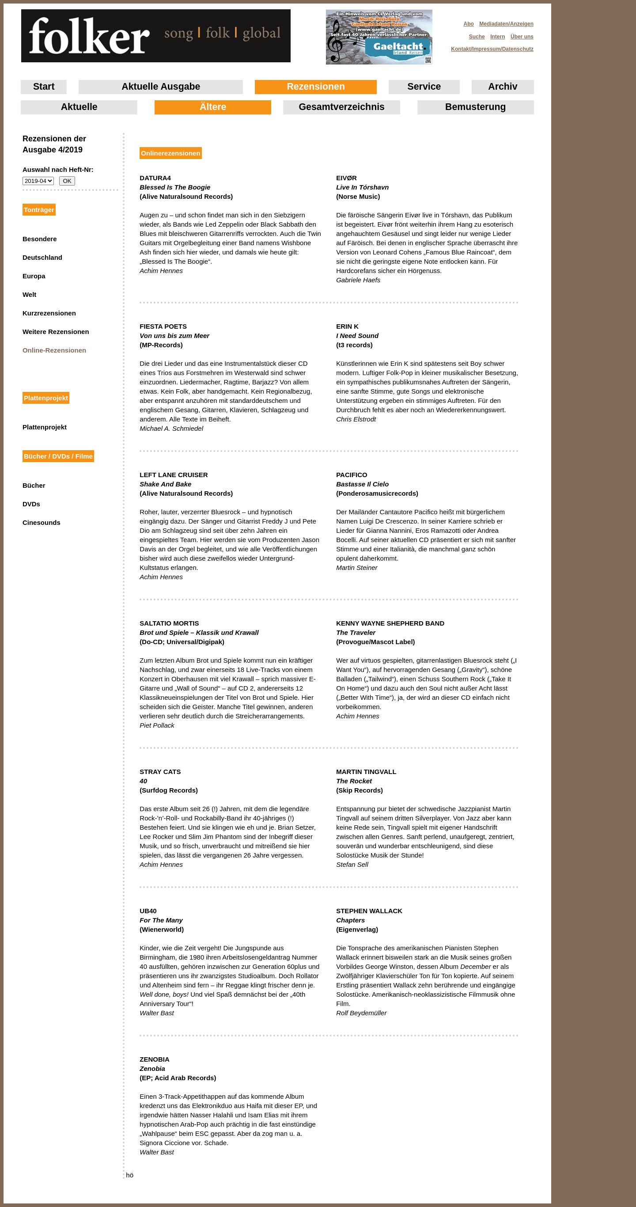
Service (424, 86)
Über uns (522, 37)
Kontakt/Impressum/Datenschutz (489, 46)
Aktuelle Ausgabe (160, 86)
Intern (497, 37)
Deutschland (42, 257)
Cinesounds (42, 522)
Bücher (34, 485)
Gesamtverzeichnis (342, 107)
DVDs (31, 504)
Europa (34, 276)
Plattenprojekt (45, 427)
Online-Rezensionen (54, 350)
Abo (469, 24)
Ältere (213, 107)
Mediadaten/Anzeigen (506, 24)
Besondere (40, 239)
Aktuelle (79, 107)
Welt (29, 294)
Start (44, 86)
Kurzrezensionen (49, 313)
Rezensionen (316, 86)
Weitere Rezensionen (56, 331)
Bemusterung (475, 107)
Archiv (502, 86)
